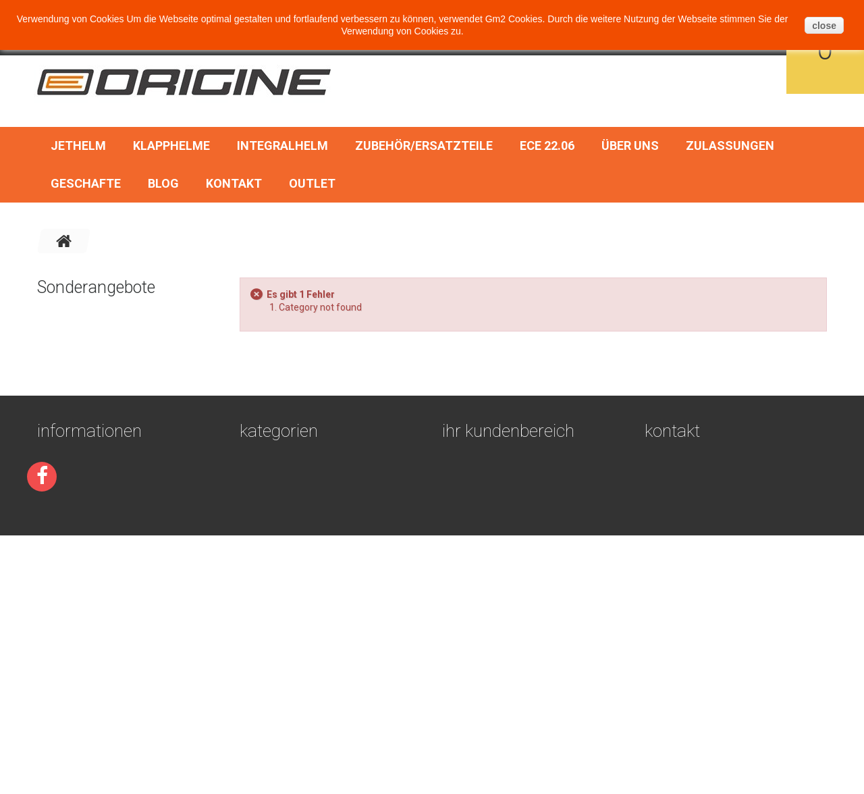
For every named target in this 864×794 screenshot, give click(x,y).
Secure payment (77, 611)
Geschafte (86, 183)
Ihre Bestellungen (488, 595)
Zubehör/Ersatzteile (424, 145)
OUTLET (312, 183)
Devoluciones (71, 660)
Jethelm (78, 145)
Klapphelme (171, 145)
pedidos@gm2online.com (733, 696)
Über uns (630, 145)
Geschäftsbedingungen (97, 595)
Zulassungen (730, 145)
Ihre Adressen (477, 628)
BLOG (163, 183)
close (824, 25)
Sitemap (57, 692)
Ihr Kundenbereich (508, 559)
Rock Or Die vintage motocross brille (160, 323)
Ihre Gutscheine (482, 660)
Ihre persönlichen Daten (503, 644)
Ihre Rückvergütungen (499, 611)
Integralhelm (282, 145)
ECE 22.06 (547, 145)
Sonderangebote (96, 287)
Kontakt (234, 183)
